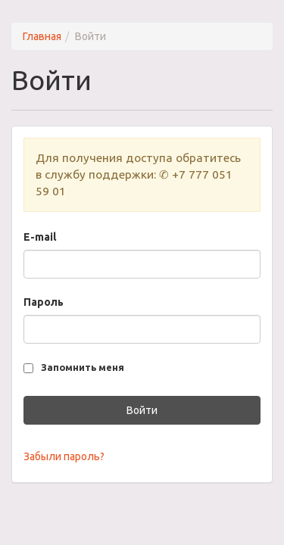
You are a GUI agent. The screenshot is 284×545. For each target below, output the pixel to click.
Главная (42, 36)
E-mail (39, 237)
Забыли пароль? (64, 456)
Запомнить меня (82, 367)
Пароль (43, 302)
